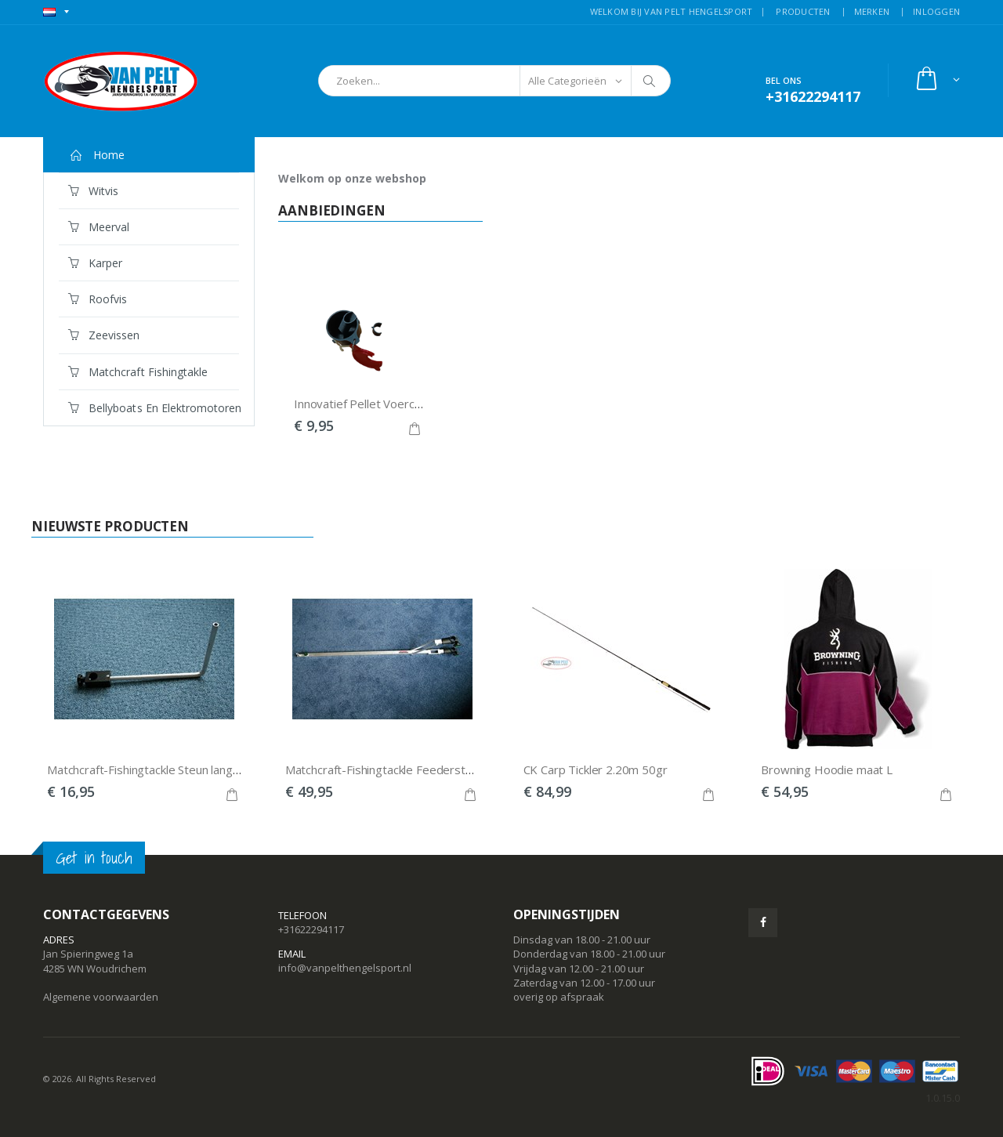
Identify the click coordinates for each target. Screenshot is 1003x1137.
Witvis (93, 190)
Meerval (98, 226)
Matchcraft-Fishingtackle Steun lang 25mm (158, 769)
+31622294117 (311, 929)
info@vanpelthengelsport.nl (344, 968)
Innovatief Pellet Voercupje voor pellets (399, 403)
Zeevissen (104, 335)
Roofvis (97, 298)
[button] (937, 80)
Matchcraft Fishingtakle (138, 371)
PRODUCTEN (803, 11)
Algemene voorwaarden (100, 997)
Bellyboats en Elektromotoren (153, 407)
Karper (95, 262)
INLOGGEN (936, 11)
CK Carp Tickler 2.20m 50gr (595, 769)
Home (96, 154)
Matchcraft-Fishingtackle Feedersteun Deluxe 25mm (423, 769)
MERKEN (872, 11)
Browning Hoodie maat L (827, 769)
